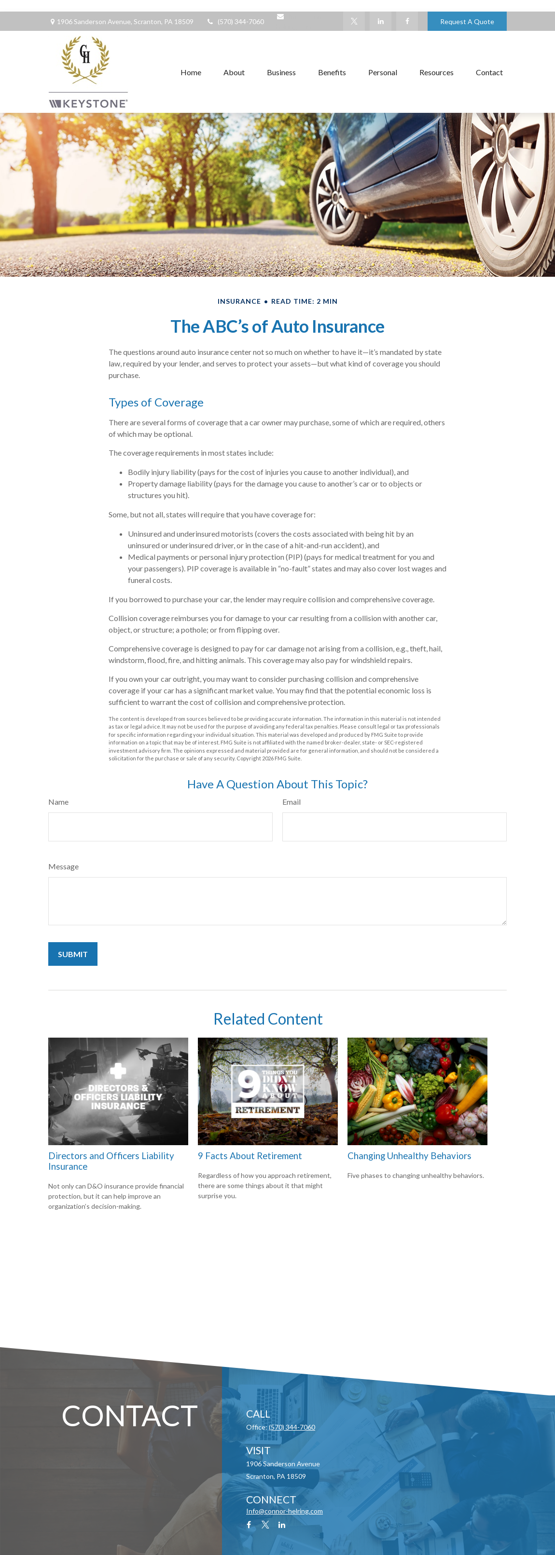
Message (63, 866)
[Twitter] (354, 21)
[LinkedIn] (380, 21)
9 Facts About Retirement (250, 1155)
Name (58, 801)
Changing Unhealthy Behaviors (409, 1155)
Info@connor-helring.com (284, 1511)
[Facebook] (407, 21)
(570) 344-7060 (235, 21)
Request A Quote (467, 21)
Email (291, 801)
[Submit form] (72, 954)
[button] (191, 72)
